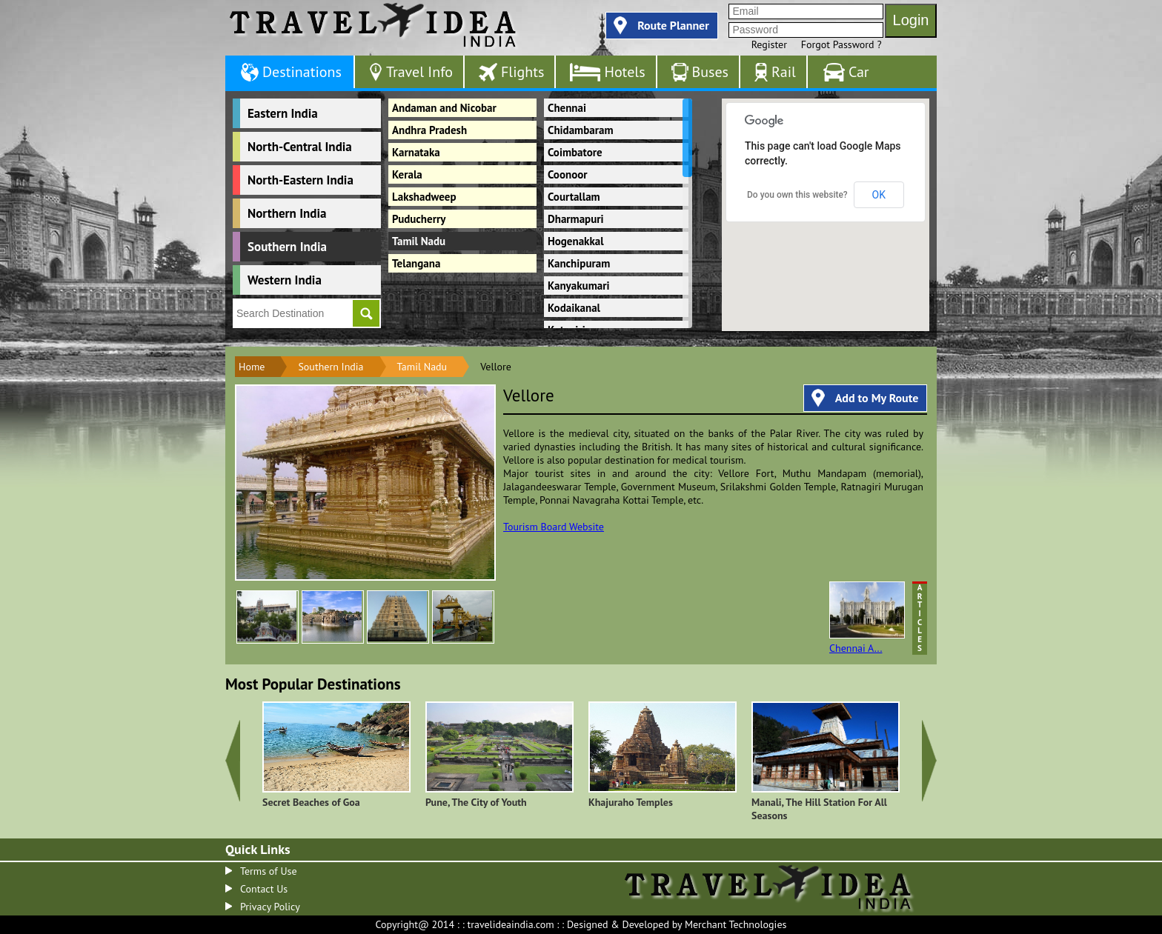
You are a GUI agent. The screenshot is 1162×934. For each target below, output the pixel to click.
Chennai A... (867, 618)
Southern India (287, 246)
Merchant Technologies (736, 924)
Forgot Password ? (841, 44)
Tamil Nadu (418, 241)
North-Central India (300, 146)
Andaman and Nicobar (444, 108)
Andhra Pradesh (429, 130)
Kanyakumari (578, 285)
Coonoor (568, 174)
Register (769, 44)
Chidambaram (580, 130)
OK (879, 195)
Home (252, 366)
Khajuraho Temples (630, 802)
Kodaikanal (574, 308)
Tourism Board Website (553, 526)
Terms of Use (268, 871)
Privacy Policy (270, 906)
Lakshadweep (424, 197)
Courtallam (574, 197)
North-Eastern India (300, 180)
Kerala (407, 174)
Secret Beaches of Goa (311, 802)
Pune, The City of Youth (476, 802)
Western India (285, 280)
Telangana (416, 263)
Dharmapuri (576, 219)
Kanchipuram (579, 263)
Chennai (567, 108)
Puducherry (418, 219)
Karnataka (416, 152)
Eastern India (283, 113)
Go (366, 313)
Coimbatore (575, 152)
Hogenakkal (576, 241)
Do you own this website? (797, 195)
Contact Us (264, 888)
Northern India (287, 213)
